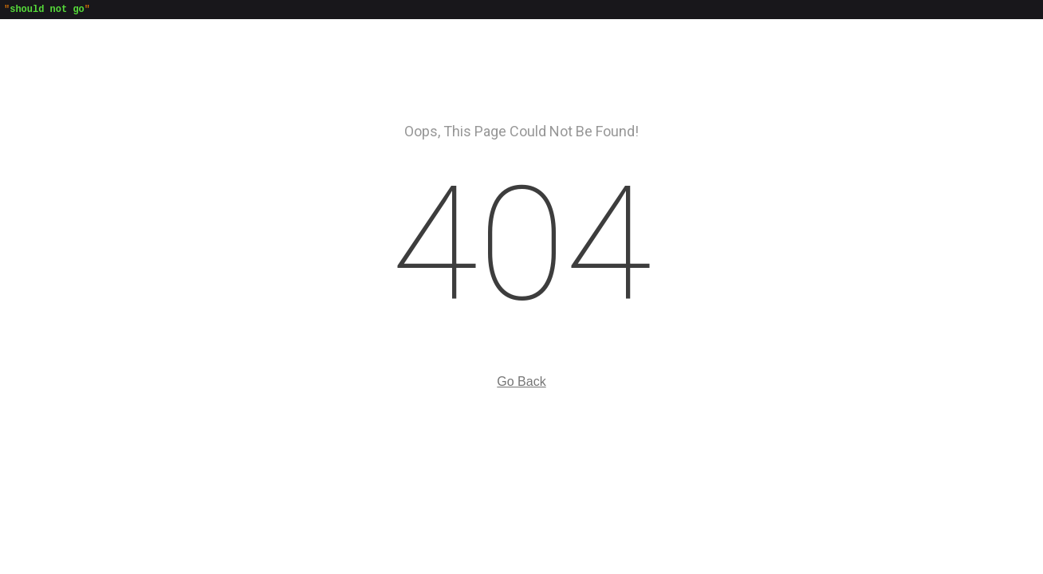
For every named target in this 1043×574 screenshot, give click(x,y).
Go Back (521, 384)
